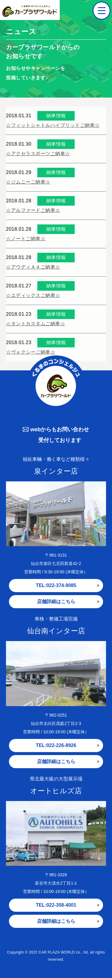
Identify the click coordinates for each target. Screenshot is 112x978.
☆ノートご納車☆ (25, 238)
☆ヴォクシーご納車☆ (30, 352)
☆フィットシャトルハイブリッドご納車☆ (53, 125)
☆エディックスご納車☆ (33, 295)
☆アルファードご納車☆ (33, 210)
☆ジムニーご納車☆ (28, 181)
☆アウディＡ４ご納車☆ (33, 266)
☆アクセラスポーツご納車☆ (38, 153)
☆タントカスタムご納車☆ (35, 323)
